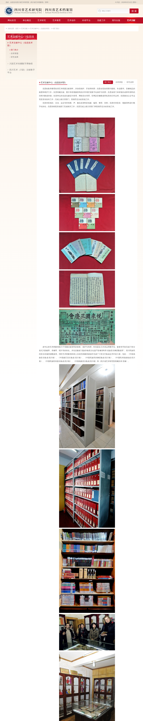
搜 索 (134, 11)
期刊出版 (116, 20)
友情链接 (71, 702)
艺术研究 (42, 20)
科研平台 (86, 20)
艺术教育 (57, 20)
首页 (17, 28)
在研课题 (13, 53)
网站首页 (12, 20)
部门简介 (56, 28)
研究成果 (13, 57)
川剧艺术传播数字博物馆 (19, 64)
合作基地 (12, 702)
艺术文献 (131, 20)
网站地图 (131, 702)
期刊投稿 (42, 702)
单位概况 (27, 20)
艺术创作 (71, 20)
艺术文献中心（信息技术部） (40, 28)
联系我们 (101, 702)
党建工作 (101, 20)
